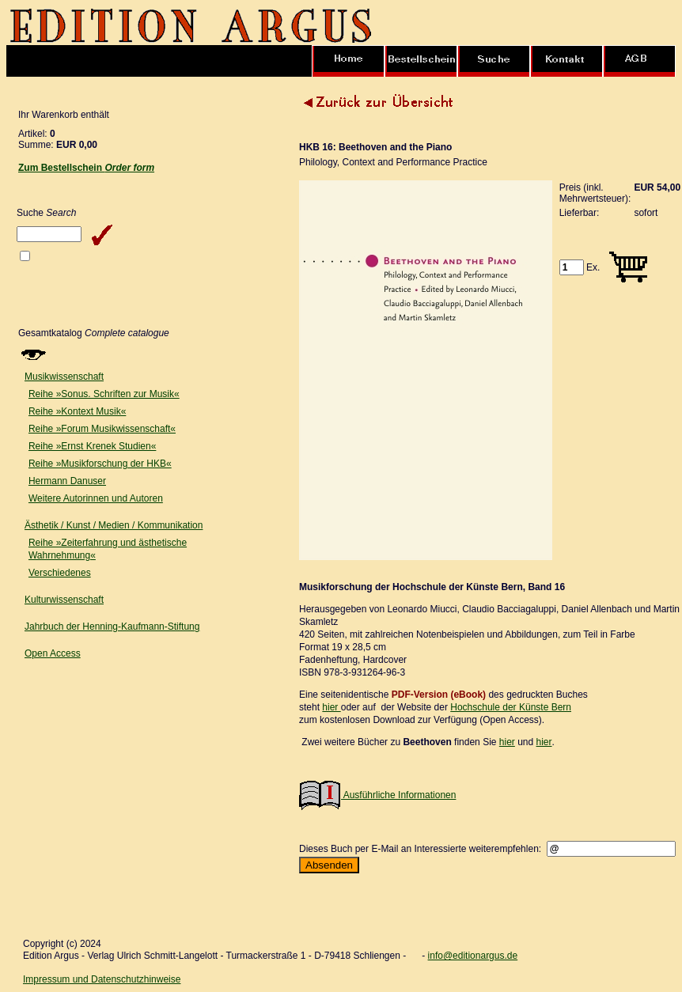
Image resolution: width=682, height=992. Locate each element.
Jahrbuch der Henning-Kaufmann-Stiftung (112, 626)
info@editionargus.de (473, 955)
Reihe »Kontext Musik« (77, 411)
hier (331, 707)
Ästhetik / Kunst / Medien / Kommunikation (114, 525)
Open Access (53, 653)
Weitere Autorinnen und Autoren (95, 498)
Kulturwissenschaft (64, 599)
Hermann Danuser (67, 481)
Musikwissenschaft (64, 376)
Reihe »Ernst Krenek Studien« (92, 446)
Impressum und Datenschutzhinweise (101, 979)
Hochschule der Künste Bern (510, 707)
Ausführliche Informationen (377, 795)
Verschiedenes (59, 572)
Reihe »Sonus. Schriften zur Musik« (104, 393)
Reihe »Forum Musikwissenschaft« (102, 428)
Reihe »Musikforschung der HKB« (100, 463)
